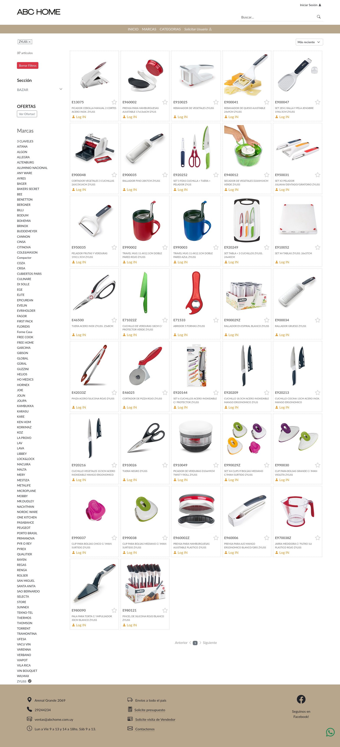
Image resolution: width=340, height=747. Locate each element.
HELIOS (22, 374)
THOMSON (24, 623)
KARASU (22, 411)
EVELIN (22, 305)
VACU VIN (24, 644)
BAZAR (22, 89)
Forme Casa (24, 332)
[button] (114, 102)
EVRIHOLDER (26, 310)
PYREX (21, 549)
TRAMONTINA (27, 633)
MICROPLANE (26, 491)
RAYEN (21, 559)
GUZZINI (23, 369)
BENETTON (25, 199)
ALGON (22, 152)
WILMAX (23, 676)
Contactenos (141, 729)
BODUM (22, 215)
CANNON (23, 236)
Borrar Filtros (27, 65)
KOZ (20, 432)
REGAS (21, 565)
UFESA (21, 639)
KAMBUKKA (25, 406)
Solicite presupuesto (146, 710)
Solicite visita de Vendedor (151, 719)
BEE (19, 194)
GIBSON (22, 353)
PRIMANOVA (25, 538)
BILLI (20, 210)
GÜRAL (22, 363)
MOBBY (22, 496)
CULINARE (24, 279)
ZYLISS (23, 41)
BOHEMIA (24, 221)
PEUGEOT (23, 527)
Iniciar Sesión (310, 5)
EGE (19, 289)
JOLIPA (21, 400)
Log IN (79, 117)
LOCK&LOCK (25, 459)
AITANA (22, 146)
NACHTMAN (25, 506)
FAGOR (22, 316)
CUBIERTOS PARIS (29, 273)
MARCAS (149, 29)
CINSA (21, 242)
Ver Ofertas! (27, 114)
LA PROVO (24, 438)
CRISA (21, 268)
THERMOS (24, 618)
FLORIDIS (23, 326)
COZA (21, 263)
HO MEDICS (25, 379)
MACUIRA (23, 464)
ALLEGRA (23, 157)
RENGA (22, 570)
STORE (21, 602)
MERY (21, 475)
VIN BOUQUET (27, 671)
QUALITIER (24, 554)
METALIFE (24, 485)
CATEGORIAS (170, 29)
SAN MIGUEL (25, 580)
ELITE (21, 295)
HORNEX (23, 385)
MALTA (21, 469)
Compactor (24, 257)
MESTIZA (23, 480)
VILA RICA (24, 665)
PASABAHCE (25, 522)
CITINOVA (24, 247)
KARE (21, 416)
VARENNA (24, 649)
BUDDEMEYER (27, 231)
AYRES (21, 178)
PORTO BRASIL (27, 533)
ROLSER (22, 575)
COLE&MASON (27, 252)
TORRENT (23, 628)
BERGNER (23, 204)
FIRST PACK (25, 321)
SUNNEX (23, 607)
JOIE (20, 390)
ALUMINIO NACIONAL (32, 168)
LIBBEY (22, 453)
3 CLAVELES (25, 141)
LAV (19, 443)
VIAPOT (22, 660)
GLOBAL (22, 358)
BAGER (21, 183)
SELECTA (23, 596)
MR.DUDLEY (25, 501)
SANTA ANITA (26, 586)
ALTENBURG (25, 162)
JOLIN (21, 395)
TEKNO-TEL (25, 612)
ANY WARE (24, 173)
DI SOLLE (23, 284)
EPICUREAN (25, 300)
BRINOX (22, 226)
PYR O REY (24, 543)
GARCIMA (23, 348)
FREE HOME (25, 342)
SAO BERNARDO (28, 591)
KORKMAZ (24, 427)
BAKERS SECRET (28, 189)
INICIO (133, 29)
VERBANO (24, 655)
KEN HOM (24, 422)
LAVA (20, 448)
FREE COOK (25, 337)
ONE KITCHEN (27, 517)
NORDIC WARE (27, 512)
